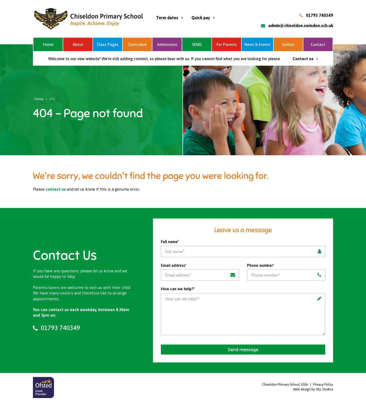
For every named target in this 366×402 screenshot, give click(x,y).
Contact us (305, 58)
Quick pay (203, 17)
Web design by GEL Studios (313, 389)
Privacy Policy (323, 384)
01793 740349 (319, 15)
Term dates (169, 17)
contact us (56, 189)
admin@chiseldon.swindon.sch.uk (300, 25)
